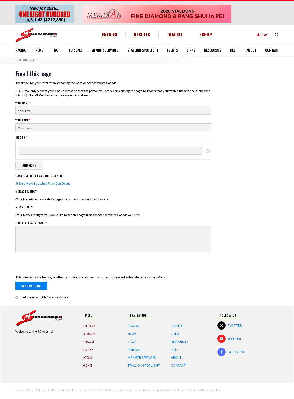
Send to (21, 137)
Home (87, 365)
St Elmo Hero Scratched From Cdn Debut (42, 183)
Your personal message (31, 223)
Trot (56, 50)
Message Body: (24, 207)
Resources (212, 50)
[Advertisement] (248, 131)
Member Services (104, 50)
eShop (205, 34)
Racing (20, 50)
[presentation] (46, 264)
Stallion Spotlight (142, 50)
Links (191, 50)
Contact (272, 50)
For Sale (75, 50)
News (39, 50)
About (251, 50)
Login (264, 35)
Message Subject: (26, 191)
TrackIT (175, 34)
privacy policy (211, 390)
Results (142, 34)
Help (233, 50)
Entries (109, 34)
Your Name (22, 120)
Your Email (23, 103)
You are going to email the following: (39, 175)
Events (172, 50)
